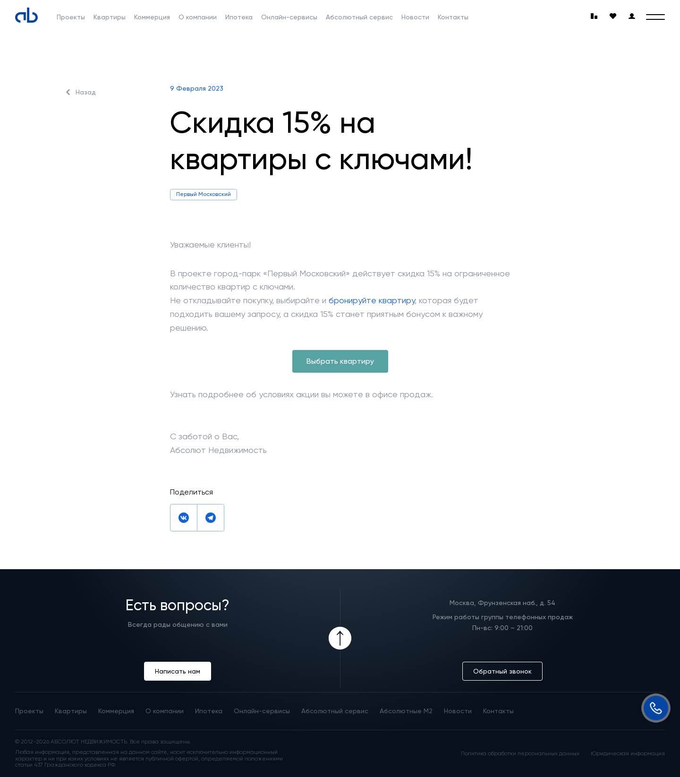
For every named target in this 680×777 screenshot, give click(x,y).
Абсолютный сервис (359, 17)
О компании (197, 17)
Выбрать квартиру (340, 361)
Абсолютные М (406, 711)
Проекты (71, 17)
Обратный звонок (502, 671)
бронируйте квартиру (372, 300)
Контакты (453, 17)
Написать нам (177, 671)
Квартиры (110, 17)
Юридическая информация (628, 754)
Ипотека (239, 17)
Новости (415, 17)
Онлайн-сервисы (289, 17)
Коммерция (152, 17)
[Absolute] (26, 15)
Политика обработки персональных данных (520, 754)
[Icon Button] (340, 638)
